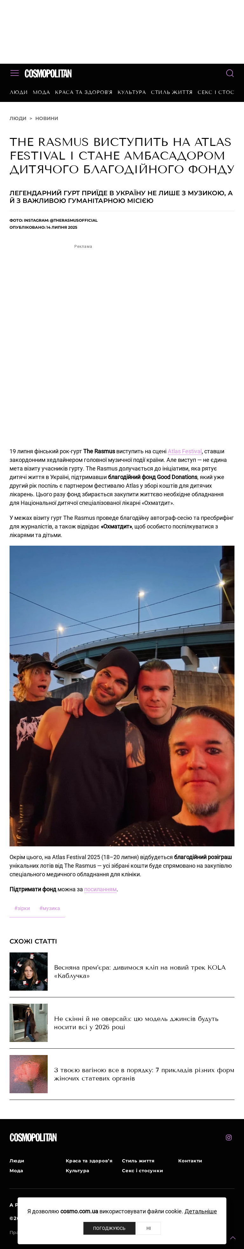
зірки (22, 908)
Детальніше (201, 1211)
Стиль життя (172, 92)
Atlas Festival (185, 451)
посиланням (100, 889)
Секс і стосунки (142, 1171)
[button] (233, 1238)
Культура (132, 92)
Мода (41, 92)
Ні (148, 1228)
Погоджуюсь (109, 1228)
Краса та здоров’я (84, 92)
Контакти (190, 1161)
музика (49, 908)
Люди (19, 92)
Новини (46, 118)
